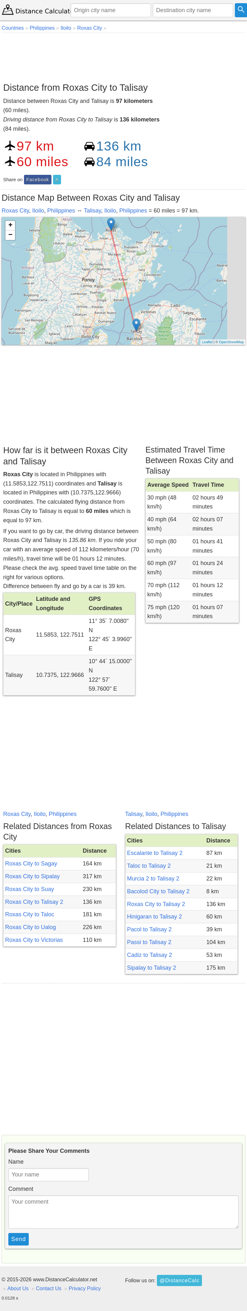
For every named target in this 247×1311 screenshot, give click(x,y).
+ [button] (10, 225)
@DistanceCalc (179, 1280)
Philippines (61, 210)
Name (16, 1162)
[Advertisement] (123, 55)
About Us (18, 1288)
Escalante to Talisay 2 (155, 853)
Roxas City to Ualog (30, 927)
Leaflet (207, 342)
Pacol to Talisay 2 (149, 929)
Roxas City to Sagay (31, 863)
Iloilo (38, 210)
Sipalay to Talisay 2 (151, 968)
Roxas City (15, 210)
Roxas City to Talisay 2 (34, 902)
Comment (20, 1189)
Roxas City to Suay (29, 889)
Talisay (92, 210)
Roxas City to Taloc (29, 914)
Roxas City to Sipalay (32, 876)
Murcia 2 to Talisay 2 (153, 878)
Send (18, 1239)
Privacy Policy (85, 1288)
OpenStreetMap (231, 342)
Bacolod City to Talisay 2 (158, 891)
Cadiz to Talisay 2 (149, 955)
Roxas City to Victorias (34, 940)
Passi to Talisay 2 (149, 942)
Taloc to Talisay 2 (149, 866)
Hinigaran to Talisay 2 (154, 916)
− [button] (10, 235)
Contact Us (48, 1288)
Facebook (37, 179)
